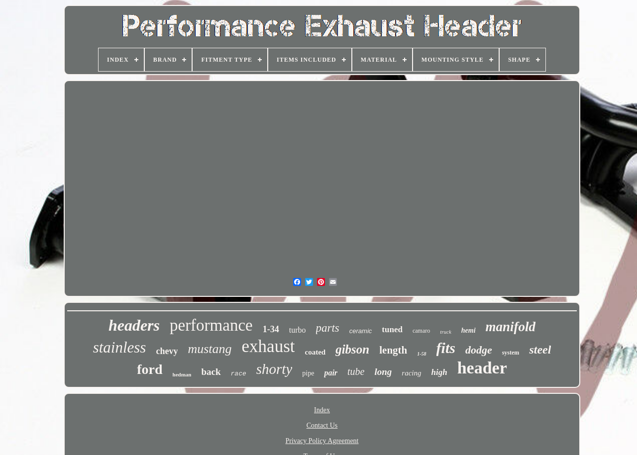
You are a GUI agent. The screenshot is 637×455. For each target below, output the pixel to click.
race (238, 373)
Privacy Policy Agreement (322, 441)
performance (211, 325)
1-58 (421, 354)
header (482, 368)
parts (327, 328)
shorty (274, 369)
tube (355, 371)
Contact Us (322, 425)
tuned (392, 329)
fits (445, 348)
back (210, 371)
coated (315, 352)
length (393, 350)
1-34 (271, 329)
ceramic (360, 331)
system (511, 352)
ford (149, 369)
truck (445, 332)
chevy (167, 351)
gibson (352, 349)
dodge (478, 350)
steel (540, 349)
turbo (297, 330)
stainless (119, 347)
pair (330, 372)
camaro (421, 330)
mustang (209, 349)
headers (134, 325)
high (439, 372)
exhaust (268, 346)
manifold (511, 326)
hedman (182, 374)
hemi (468, 330)
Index (322, 410)
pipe (308, 373)
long (383, 371)
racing (411, 373)
